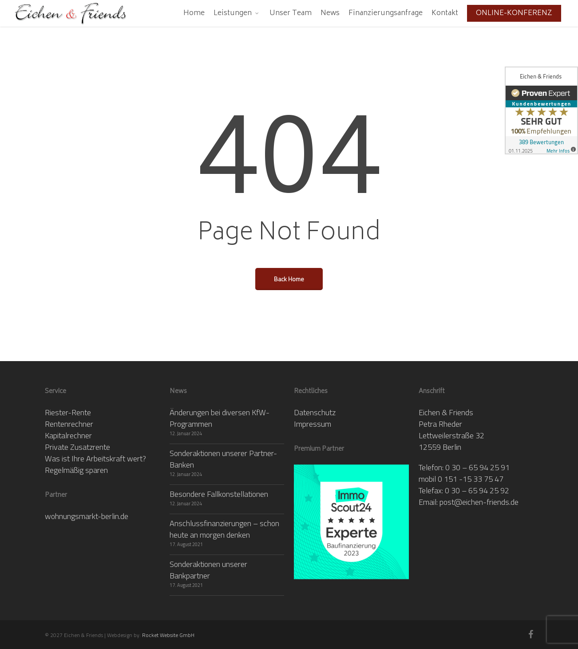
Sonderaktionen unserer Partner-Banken (223, 459)
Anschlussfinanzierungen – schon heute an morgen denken (224, 529)
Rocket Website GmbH (168, 635)
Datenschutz (315, 412)
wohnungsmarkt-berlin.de (86, 516)
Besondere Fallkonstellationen (219, 494)
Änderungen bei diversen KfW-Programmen (219, 418)
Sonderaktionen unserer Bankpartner (208, 570)
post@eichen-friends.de (479, 502)
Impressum (312, 424)
